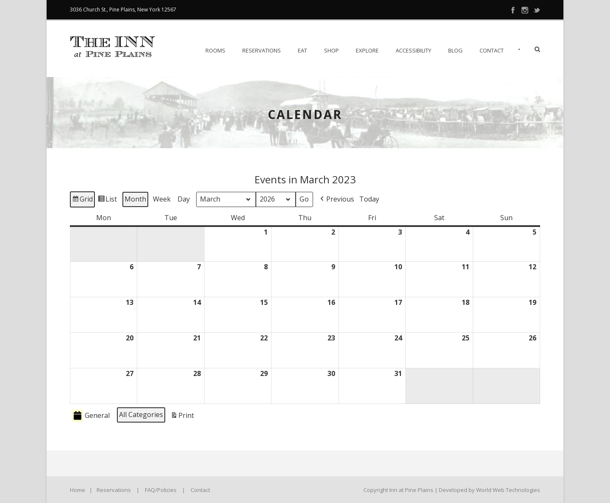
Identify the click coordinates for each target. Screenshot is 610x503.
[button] (336, 199)
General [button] (91, 415)
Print (182, 417)
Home (77, 490)
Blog (455, 50)
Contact (492, 50)
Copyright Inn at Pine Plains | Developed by (419, 490)
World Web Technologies (508, 490)
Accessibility (413, 50)
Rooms (215, 50)
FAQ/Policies (161, 490)
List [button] (107, 200)
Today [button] (369, 199)
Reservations (261, 50)
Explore (367, 50)
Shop (331, 50)
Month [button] (135, 199)
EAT (302, 50)
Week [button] (162, 199)
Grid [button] (82, 200)
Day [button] (183, 199)
